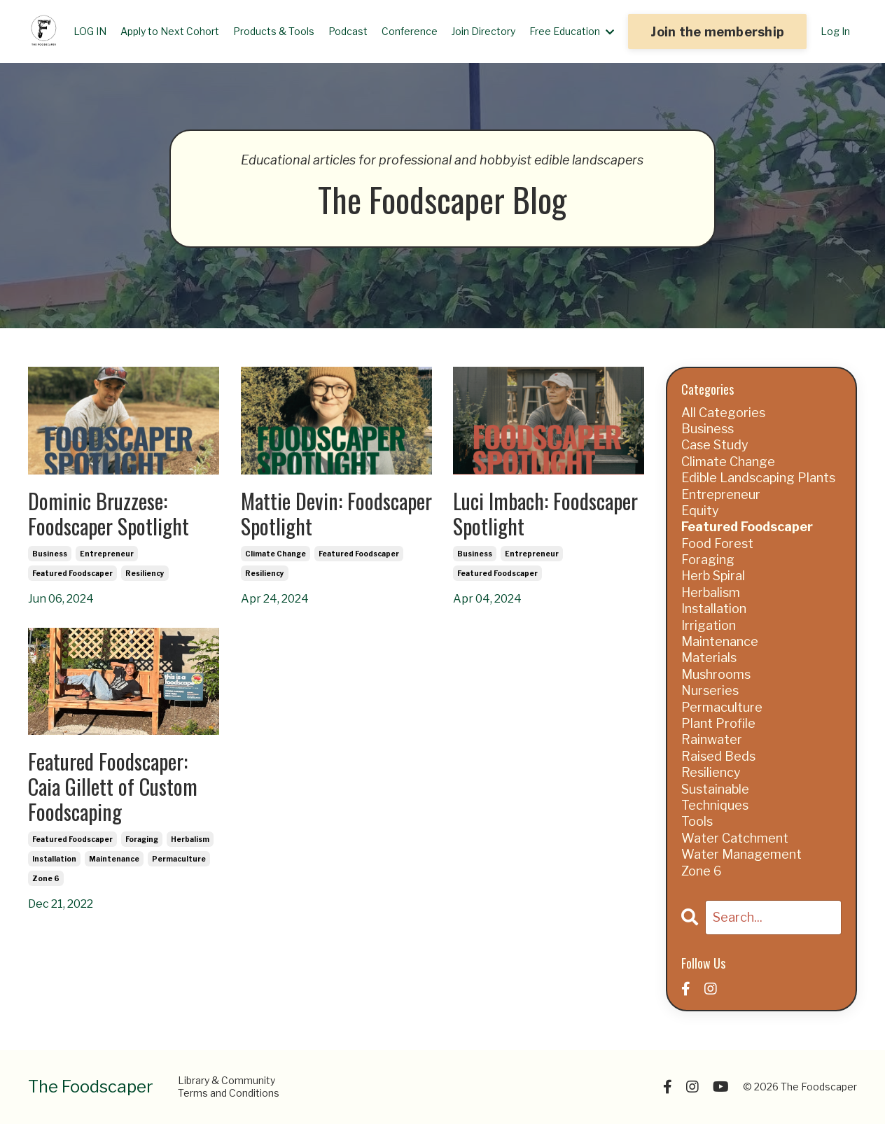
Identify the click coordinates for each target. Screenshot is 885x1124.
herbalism (190, 839)
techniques (714, 805)
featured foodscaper (72, 573)
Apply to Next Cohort (169, 31)
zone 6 (46, 878)
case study (714, 444)
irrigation (708, 625)
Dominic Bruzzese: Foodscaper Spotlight (108, 514)
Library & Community (226, 1080)
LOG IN (90, 31)
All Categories (723, 412)
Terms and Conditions (228, 1093)
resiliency (145, 573)
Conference (410, 31)
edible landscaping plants (758, 477)
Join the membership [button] (717, 31)
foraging (141, 839)
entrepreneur (107, 553)
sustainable (715, 789)
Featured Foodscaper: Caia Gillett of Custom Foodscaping (112, 786)
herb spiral (713, 575)
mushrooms (716, 674)
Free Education (571, 31)
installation (54, 859)
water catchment (734, 838)
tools (697, 821)
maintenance (114, 859)
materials (709, 657)
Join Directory (483, 31)
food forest (717, 543)
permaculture (179, 859)
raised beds (718, 756)
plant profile (718, 723)
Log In (835, 31)
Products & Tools (273, 31)
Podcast (348, 31)
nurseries (710, 690)
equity (700, 510)
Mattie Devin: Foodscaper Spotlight (336, 514)
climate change (275, 553)
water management (741, 854)
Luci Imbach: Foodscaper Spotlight (545, 514)
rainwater (711, 739)
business (49, 553)
